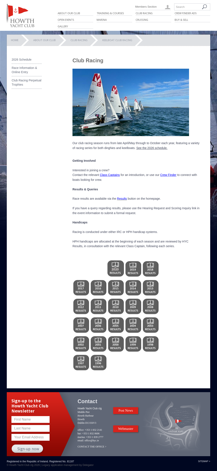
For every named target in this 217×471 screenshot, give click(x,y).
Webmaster (125, 429)
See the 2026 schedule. (151, 148)
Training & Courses (110, 13)
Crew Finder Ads (186, 13)
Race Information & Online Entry (24, 70)
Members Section (146, 6)
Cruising (142, 19)
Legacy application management (60, 465)
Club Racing (144, 13)
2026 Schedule (21, 59)
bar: (80, 433)
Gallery (63, 26)
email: (81, 440)
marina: (81, 437)
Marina (102, 19)
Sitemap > (204, 461)
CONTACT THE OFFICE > (92, 446)
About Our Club (69, 13)
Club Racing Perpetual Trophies (26, 82)
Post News (125, 410)
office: (81, 429)
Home (14, 40)
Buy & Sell (181, 19)
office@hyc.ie (92, 440)
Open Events (66, 19)
